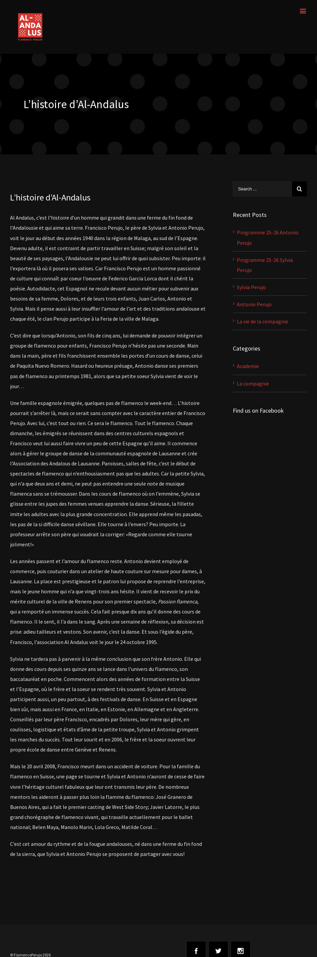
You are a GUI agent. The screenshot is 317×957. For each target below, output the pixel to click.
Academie (248, 366)
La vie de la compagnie (262, 321)
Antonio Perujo (254, 304)
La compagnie (253, 383)
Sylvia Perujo (251, 287)
